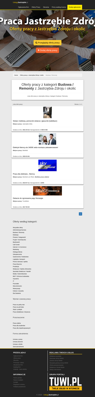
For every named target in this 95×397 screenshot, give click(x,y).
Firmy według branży (59, 7)
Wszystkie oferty (18, 227)
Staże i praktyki (17, 309)
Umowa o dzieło (17, 344)
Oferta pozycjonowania (56, 365)
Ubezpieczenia (17, 254)
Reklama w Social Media (57, 367)
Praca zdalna (17, 323)
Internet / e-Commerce (19, 247)
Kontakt (15, 382)
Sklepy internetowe (55, 369)
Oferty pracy (17, 358)
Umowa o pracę (17, 339)
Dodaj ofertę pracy (47, 50)
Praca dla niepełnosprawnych (21, 328)
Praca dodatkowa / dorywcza (21, 312)
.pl (20, 2)
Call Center (16, 244)
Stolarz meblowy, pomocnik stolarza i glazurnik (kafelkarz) (35, 121)
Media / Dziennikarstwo (20, 274)
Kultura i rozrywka (18, 291)
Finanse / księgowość (19, 237)
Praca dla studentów (19, 325)
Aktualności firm (18, 365)
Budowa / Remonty (18, 232)
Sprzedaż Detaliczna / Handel (22, 271)
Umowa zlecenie (18, 341)
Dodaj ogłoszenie (75, 7)
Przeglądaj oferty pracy (47, 42)
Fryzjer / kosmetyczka (19, 240)
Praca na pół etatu (18, 307)
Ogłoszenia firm (23, 7)
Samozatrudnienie (18, 346)
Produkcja (16, 266)
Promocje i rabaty (18, 362)
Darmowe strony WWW (57, 358)
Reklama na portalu (55, 356)
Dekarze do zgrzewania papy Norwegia (28, 198)
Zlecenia (46, 7)
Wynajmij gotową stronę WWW (59, 363)
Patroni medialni (18, 380)
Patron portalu (17, 378)
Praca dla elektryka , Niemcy (24, 174)
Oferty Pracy (36, 7)
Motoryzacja (16, 288)
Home (16, 75)
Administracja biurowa (19, 230)
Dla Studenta (17, 293)
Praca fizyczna (17, 264)
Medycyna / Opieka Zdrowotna (22, 269)
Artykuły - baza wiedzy (20, 369)
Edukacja (15, 235)
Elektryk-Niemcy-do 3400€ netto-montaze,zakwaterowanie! (35, 147)
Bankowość (16, 242)
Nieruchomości (17, 286)
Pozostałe (16, 283)
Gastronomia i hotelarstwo (21, 256)
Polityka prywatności (19, 386)
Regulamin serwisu (19, 384)
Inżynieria (16, 278)
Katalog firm (17, 367)
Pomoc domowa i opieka (20, 261)
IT (13, 281)
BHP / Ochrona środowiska (21, 276)
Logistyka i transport (19, 259)
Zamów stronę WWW (56, 360)
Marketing (16, 249)
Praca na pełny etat (19, 304)
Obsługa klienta (17, 252)
